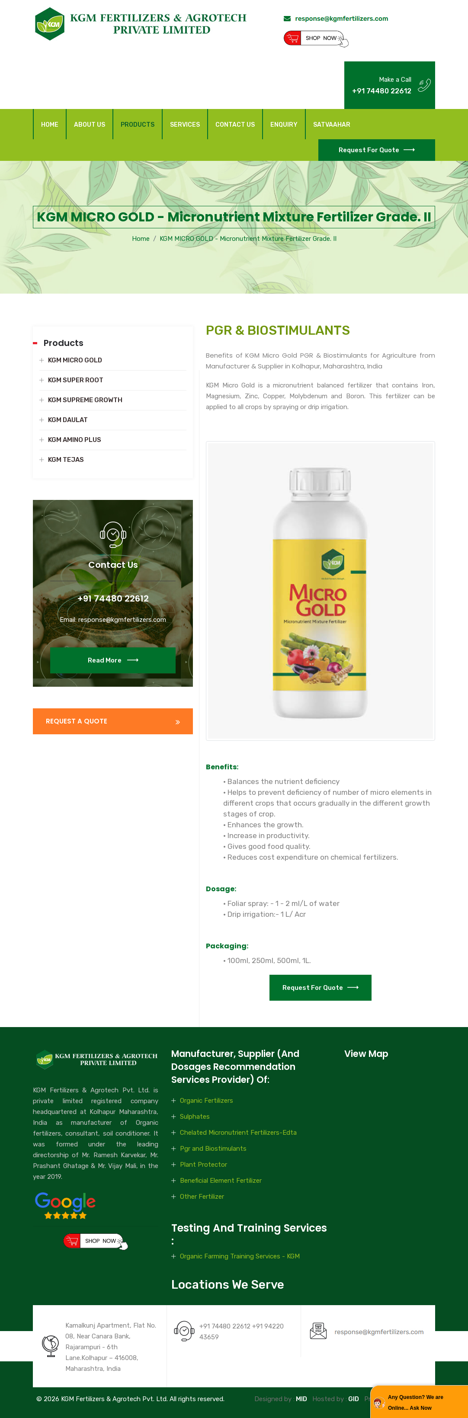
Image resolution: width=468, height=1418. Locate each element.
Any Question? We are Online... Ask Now (415, 1402)
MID (301, 1399)
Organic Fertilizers (206, 1100)
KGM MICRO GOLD (75, 360)
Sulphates (195, 1116)
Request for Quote (377, 150)
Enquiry (284, 124)
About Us (89, 124)
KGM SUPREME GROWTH (85, 400)
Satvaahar (331, 124)
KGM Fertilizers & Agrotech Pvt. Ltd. (114, 1399)
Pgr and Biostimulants (213, 1148)
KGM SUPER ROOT (75, 380)
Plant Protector (203, 1164)
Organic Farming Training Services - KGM (240, 1256)
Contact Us (235, 124)
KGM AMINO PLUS (74, 440)
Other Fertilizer (202, 1196)
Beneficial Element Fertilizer (221, 1180)
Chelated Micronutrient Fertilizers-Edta (238, 1132)
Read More (113, 674)
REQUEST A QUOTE (76, 721)
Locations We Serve (227, 1284)
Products (137, 124)
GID (353, 1399)
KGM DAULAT (68, 420)
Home (49, 124)
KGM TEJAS (66, 460)
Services (185, 124)
